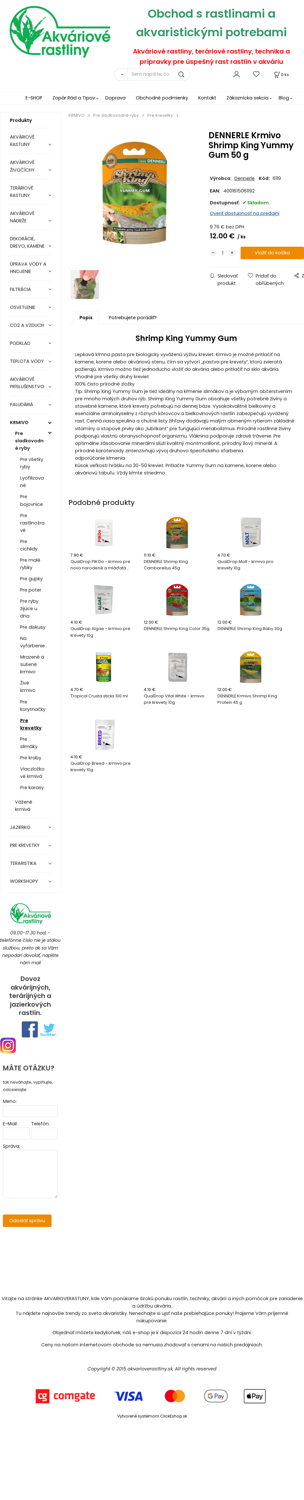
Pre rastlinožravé (32, 522)
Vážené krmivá (23, 806)
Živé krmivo (28, 687)
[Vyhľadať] (120, 74)
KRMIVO (19, 422)
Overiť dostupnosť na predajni (244, 213)
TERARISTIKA (23, 863)
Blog (284, 98)
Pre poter (30, 590)
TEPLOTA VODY (27, 361)
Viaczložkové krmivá (32, 773)
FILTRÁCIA (20, 289)
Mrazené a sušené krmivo (32, 664)
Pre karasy (32, 787)
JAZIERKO (20, 827)
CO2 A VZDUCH (27, 325)
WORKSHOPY (24, 881)
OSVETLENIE (22, 307)
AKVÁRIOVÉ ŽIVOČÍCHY (22, 166)
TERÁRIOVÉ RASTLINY (21, 192)
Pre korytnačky (32, 705)
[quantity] (222, 253)
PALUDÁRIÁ (21, 404)
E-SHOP (34, 98)
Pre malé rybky (30, 564)
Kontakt (207, 98)
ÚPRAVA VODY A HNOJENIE (28, 268)
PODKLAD (20, 343)
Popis (86, 317)
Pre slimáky (28, 743)
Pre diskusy (32, 627)
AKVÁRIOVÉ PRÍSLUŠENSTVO (27, 383)
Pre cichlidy (28, 545)
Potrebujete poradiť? (133, 317)
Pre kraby (30, 757)
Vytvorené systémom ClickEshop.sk (152, 1416)
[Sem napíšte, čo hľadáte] (158, 74)
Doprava (115, 98)
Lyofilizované (32, 482)
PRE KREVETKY (25, 845)
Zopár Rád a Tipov (74, 98)
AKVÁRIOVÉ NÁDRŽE (22, 217)
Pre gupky (31, 578)
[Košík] (281, 75)
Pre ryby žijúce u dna (29, 608)
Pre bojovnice (31, 500)
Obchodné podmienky (162, 98)
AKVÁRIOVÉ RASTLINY (22, 141)
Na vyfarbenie (32, 642)
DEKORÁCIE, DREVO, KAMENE (27, 242)
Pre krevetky (31, 724)
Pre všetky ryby (31, 463)
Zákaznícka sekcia (247, 98)
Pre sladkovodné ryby (29, 440)
